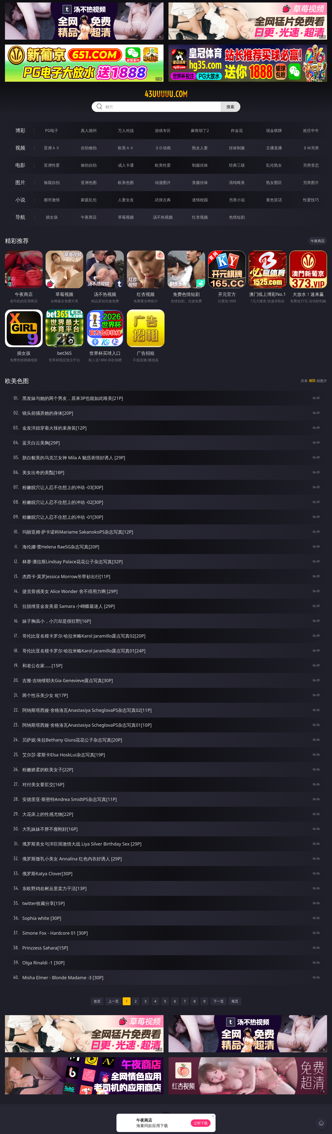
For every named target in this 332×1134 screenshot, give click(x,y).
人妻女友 (126, 200)
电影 (20, 165)
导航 (20, 217)
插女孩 (52, 217)
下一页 (218, 1001)
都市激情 (52, 200)
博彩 (20, 130)
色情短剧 (237, 217)
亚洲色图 (89, 182)
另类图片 (311, 182)
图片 (20, 182)
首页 (97, 1001)
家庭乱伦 (89, 200)
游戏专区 (163, 130)
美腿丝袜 (200, 182)
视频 (20, 147)
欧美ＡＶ (126, 148)
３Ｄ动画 (163, 148)
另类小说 (237, 200)
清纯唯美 (237, 182)
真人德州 (89, 130)
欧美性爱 (163, 165)
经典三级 (237, 165)
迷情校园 (200, 200)
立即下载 (201, 1123)
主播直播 (274, 148)
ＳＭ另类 (311, 148)
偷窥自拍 (52, 182)
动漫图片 (163, 182)
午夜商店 (89, 217)
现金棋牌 (274, 130)
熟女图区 (274, 182)
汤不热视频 (163, 217)
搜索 (230, 106)
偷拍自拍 (89, 165)
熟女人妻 (200, 148)
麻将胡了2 (200, 130)
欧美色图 (126, 182)
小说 (20, 199)
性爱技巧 (311, 200)
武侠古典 (163, 200)
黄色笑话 (274, 200)
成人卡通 (126, 165)
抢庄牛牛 (311, 130)
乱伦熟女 (274, 165)
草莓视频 (126, 217)
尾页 (234, 1001)
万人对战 (126, 130)
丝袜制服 (237, 148)
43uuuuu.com (166, 94)
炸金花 (237, 130)
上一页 (113, 1001)
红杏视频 (200, 217)
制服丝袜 (200, 165)
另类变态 (311, 165)
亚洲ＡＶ (52, 148)
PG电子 (51, 130)
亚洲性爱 (52, 165)
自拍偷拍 (89, 148)
